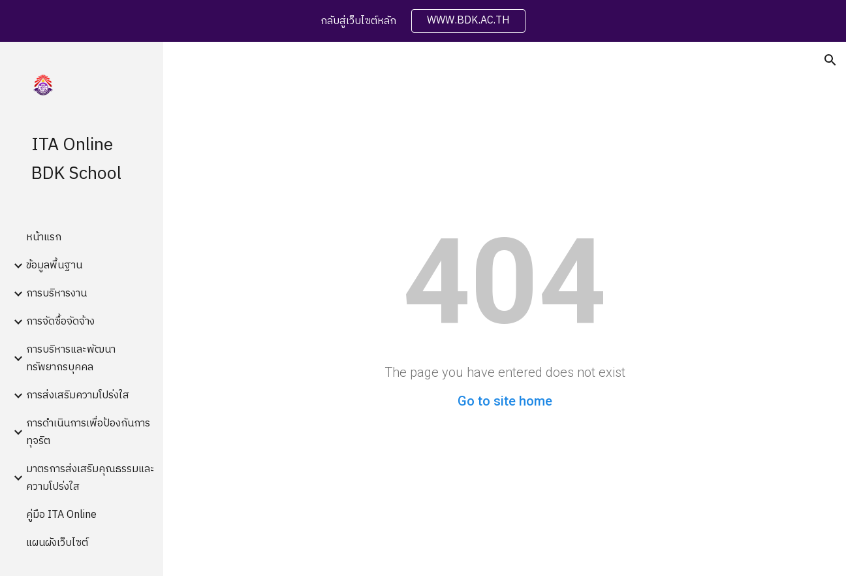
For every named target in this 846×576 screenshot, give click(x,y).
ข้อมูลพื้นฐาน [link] (54, 265)
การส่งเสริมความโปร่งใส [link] (77, 395)
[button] (830, 60)
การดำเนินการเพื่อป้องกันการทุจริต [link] (88, 432)
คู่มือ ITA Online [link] (61, 515)
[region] (423, 21)
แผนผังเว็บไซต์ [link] (57, 543)
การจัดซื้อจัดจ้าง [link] (60, 321)
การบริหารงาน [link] (56, 293)
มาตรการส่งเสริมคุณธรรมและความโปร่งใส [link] (90, 478)
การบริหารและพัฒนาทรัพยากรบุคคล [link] (71, 358)
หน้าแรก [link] (43, 237)
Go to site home (505, 401)
